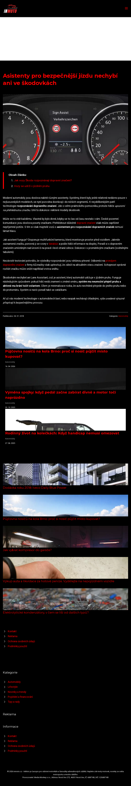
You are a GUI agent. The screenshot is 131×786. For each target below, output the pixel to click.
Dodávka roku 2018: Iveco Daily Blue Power (34, 487)
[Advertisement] (65, 39)
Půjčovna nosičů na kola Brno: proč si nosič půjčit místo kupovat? (51, 519)
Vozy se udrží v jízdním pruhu (32, 186)
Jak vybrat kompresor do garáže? (27, 550)
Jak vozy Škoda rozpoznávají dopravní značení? (43, 180)
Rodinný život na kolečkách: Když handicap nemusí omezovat (62, 433)
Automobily (123, 316)
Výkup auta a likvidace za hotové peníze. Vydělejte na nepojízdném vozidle (58, 581)
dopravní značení (86, 222)
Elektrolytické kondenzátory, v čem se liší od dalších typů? (46, 612)
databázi (53, 243)
